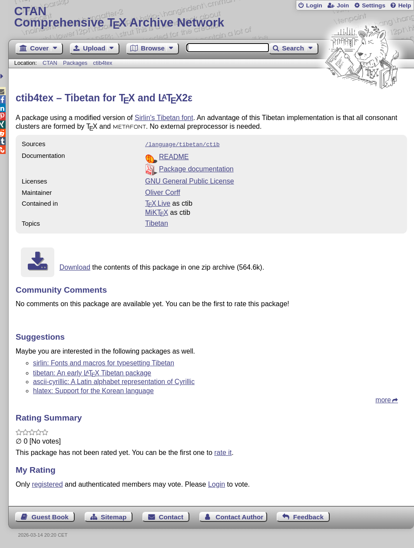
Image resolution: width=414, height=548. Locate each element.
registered (47, 483)
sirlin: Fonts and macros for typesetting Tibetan (103, 362)
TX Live (157, 202)
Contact (171, 516)
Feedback (308, 516)
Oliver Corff (162, 191)
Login (314, 5)
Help (404, 5)
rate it (223, 451)
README (174, 156)
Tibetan (156, 222)
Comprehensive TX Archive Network (211, 17)
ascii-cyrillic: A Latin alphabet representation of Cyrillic (114, 380)
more (383, 399)
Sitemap (113, 516)
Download (75, 266)
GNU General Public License (189, 180)
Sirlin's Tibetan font (164, 117)
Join (343, 5)
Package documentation (196, 168)
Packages (76, 63)
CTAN (50, 63)
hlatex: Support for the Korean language (93, 390)
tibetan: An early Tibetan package (92, 372)
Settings (373, 5)
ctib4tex (102, 63)
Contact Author (239, 516)
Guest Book (50, 516)
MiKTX (156, 211)
